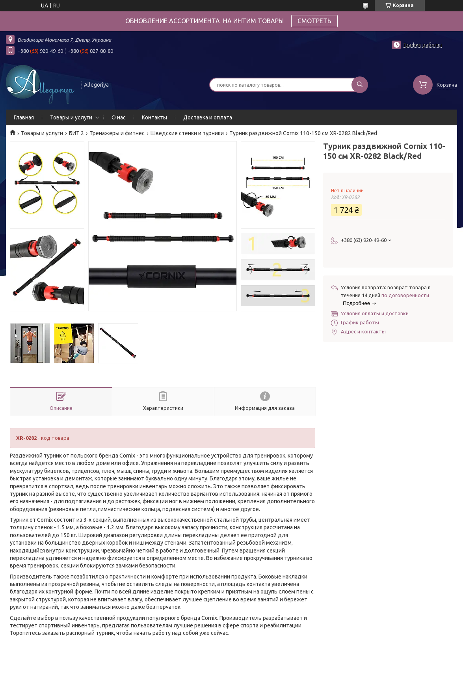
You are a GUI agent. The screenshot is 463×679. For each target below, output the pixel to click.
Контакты (154, 117)
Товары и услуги (71, 117)
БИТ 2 (76, 133)
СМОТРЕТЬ (314, 20)
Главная (24, 117)
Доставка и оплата (207, 117)
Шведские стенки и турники (187, 133)
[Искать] (359, 84)
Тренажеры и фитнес (117, 133)
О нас (119, 117)
